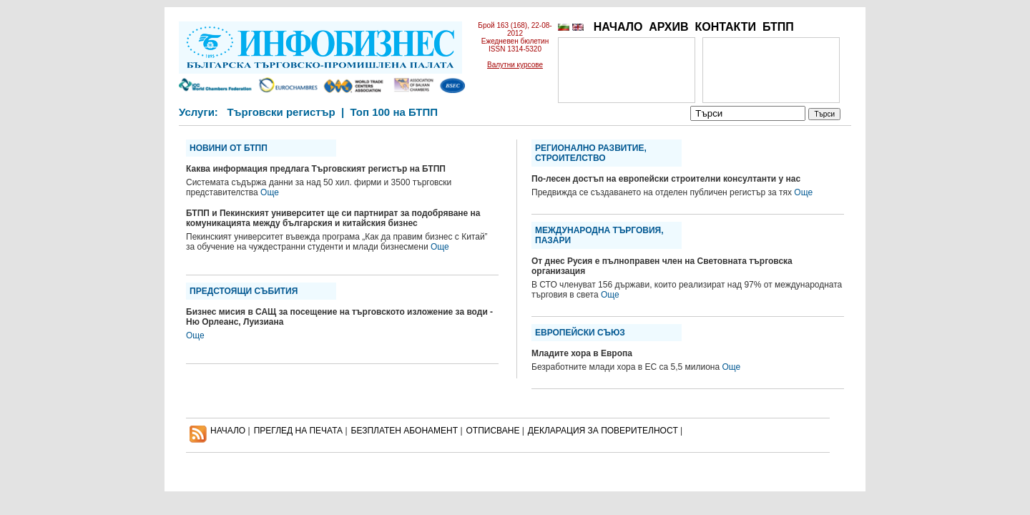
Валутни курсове (515, 65)
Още (269, 192)
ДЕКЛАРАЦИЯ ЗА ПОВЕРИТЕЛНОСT (603, 431)
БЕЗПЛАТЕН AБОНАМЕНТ (404, 431)
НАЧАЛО (618, 27)
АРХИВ (668, 27)
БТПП (778, 27)
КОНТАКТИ (725, 27)
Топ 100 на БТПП (394, 112)
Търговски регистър (281, 112)
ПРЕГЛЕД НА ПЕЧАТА (298, 431)
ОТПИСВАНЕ (493, 431)
